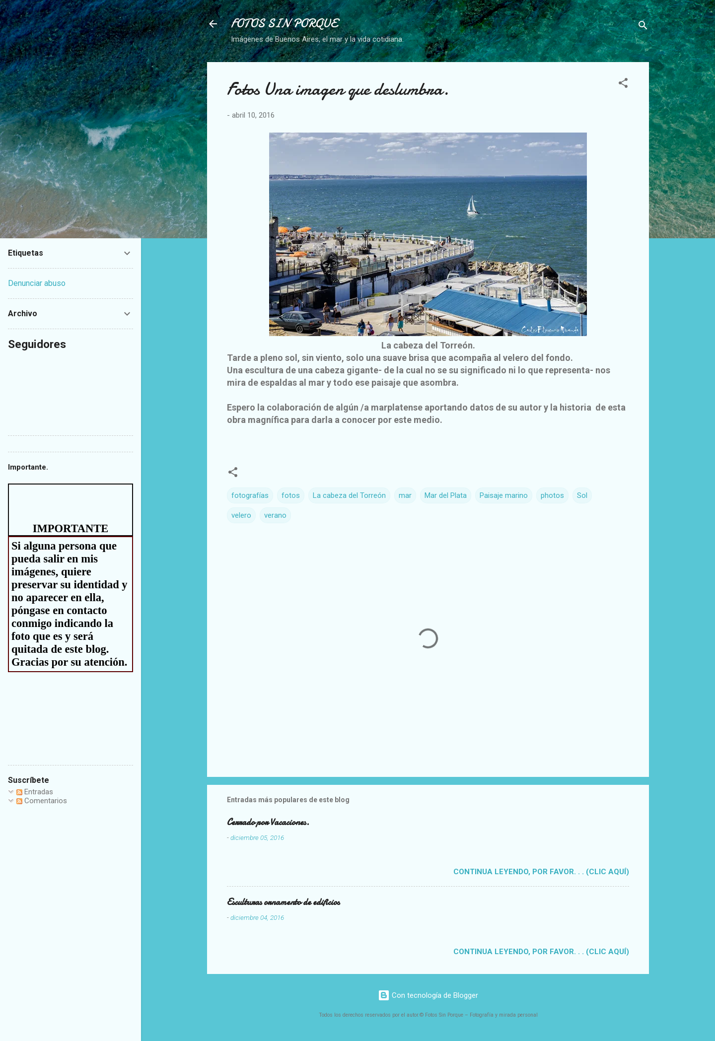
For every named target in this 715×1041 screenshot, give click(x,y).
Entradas (34, 791)
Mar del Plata (446, 495)
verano (275, 515)
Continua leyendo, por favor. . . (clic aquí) (541, 871)
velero (241, 515)
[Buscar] (643, 27)
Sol (582, 495)
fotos (291, 495)
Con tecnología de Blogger (428, 995)
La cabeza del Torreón (349, 495)
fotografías (250, 495)
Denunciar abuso (37, 283)
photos (552, 495)
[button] (623, 84)
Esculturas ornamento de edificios (283, 902)
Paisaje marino (504, 495)
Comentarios (41, 800)
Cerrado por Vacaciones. (268, 822)
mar (405, 495)
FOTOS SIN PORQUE (284, 23)
